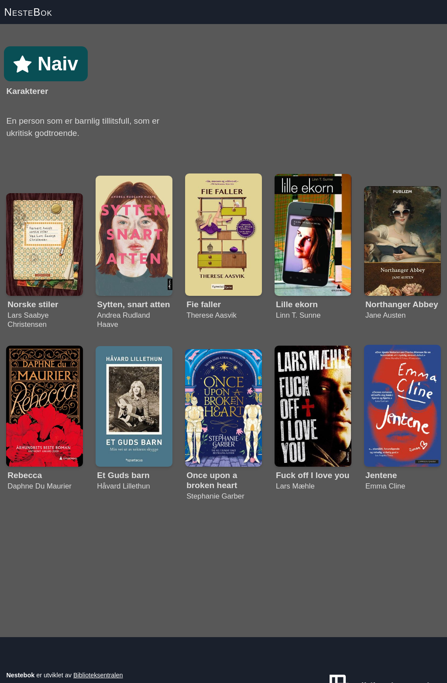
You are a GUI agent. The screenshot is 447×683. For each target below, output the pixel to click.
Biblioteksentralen (98, 675)
